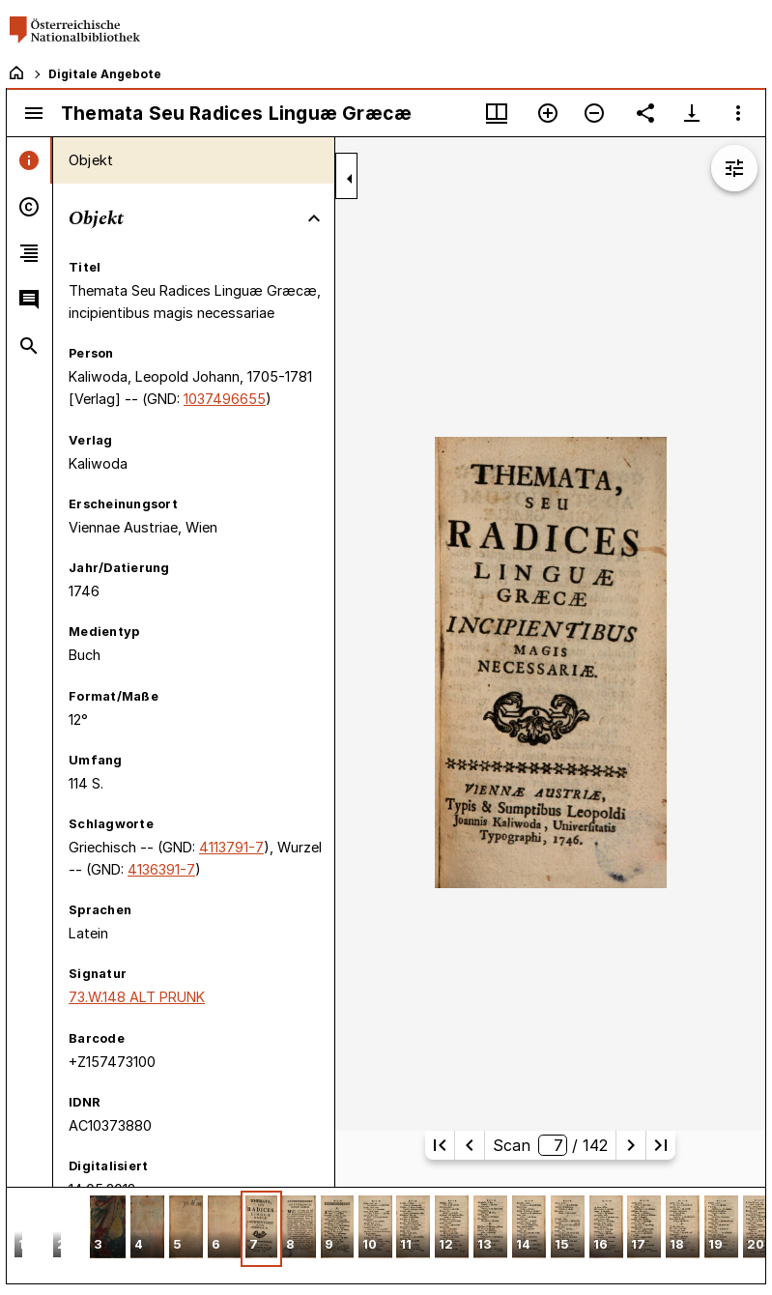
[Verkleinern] (594, 113)
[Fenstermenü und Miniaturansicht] (496, 113)
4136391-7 (161, 869)
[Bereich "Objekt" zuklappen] (314, 218)
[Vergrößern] (548, 113)
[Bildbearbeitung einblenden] (734, 168)
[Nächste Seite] (630, 1145)
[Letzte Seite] (660, 1145)
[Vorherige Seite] (469, 1145)
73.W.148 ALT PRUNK (137, 997)
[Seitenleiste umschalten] (34, 113)
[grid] (386, 1235)
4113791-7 (231, 847)
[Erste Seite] (439, 1145)
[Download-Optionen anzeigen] (692, 113)
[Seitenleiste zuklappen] (349, 178)
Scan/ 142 (550, 1145)
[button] (108, 1228)
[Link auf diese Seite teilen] (645, 113)
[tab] (29, 160)
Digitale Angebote (104, 74)
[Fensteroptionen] (738, 113)
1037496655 (225, 398)
